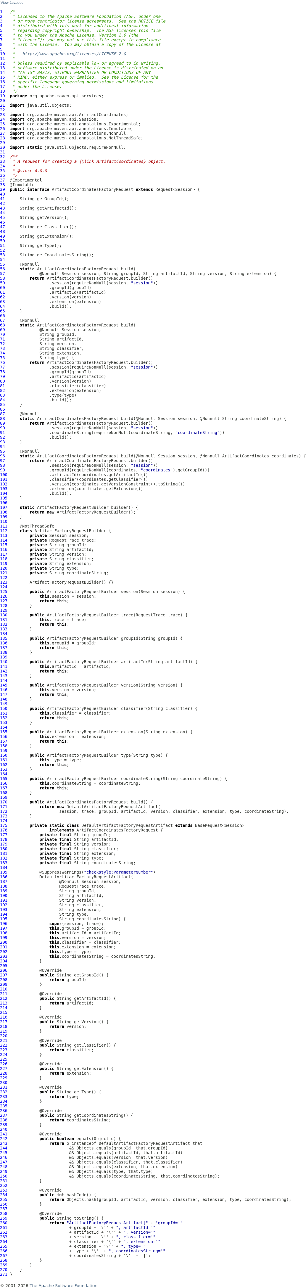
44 (2, 212)
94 (2, 446)
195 (3, 919)
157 (3, 741)
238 (3, 1120)
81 (2, 385)
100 (3, 474)
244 (3, 1148)
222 (3, 1045)
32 (2, 156)
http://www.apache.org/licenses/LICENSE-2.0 (74, 53)
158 (3, 746)
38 (2, 184)
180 (3, 848)
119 (3, 563)
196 (3, 923)
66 (2, 315)
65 (2, 311)
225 (3, 1059)
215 (3, 1012)
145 (3, 685)
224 (3, 1054)
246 (3, 1157)
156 (3, 736)
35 (2, 170)
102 (3, 484)
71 (2, 339)
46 (2, 222)
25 (2, 124)
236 (3, 1110)
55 (2, 264)
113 (3, 535)
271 (3, 1274)
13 (2, 67)
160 (3, 755)
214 (3, 1007)
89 (2, 423)
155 (3, 731)
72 (2, 343)
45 (2, 217)
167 (3, 788)
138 (3, 652)
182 (3, 858)
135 (3, 638)
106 (3, 502)
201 (3, 947)
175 (3, 825)
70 (2, 334)
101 (3, 479)
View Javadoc (12, 3)
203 (3, 956)
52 (2, 250)
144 (3, 680)
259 (3, 1218)
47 (2, 226)
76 (2, 362)
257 (3, 1208)
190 (3, 895)
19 (2, 96)
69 (2, 329)
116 (3, 549)
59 (2, 283)
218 (3, 1026)
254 (3, 1194)
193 (3, 909)
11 (2, 58)
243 (3, 1143)
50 (2, 240)
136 (3, 643)
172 (3, 811)
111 (3, 526)
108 (3, 512)
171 (3, 806)
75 (2, 357)
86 (2, 409)
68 (2, 325)
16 (2, 81)
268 (3, 1260)
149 (3, 703)
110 (3, 521)
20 (2, 100)
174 (3, 820)
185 (3, 872)
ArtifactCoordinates (245, 456)
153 (3, 722)
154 (3, 727)
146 (3, 689)
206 (3, 970)
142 (3, 671)
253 (3, 1190)
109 (3, 516)
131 (3, 619)
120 (3, 568)
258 (3, 1213)
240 (3, 1129)
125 (3, 591)
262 (3, 1232)
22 (2, 110)
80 (2, 381)
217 (3, 1021)
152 (3, 717)
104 (3, 493)
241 (3, 1134)
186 (3, 876)
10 (2, 53)
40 (2, 194)
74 (2, 353)
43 (2, 208)
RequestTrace (64, 540)
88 (2, 418)
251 (3, 1180)
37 (2, 180)
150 (3, 708)
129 (3, 610)
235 (3, 1106)
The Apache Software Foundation (63, 1285)
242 (3, 1138)
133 (3, 629)
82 (2, 390)
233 (3, 1096)
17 (2, 86)
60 (2, 287)
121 (3, 572)
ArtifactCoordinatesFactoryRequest (92, 189)
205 (3, 965)
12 (2, 63)
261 (3, 1227)
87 (2, 414)
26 (2, 128)
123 (3, 582)
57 (2, 273)
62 (2, 297)
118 (3, 558)
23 (2, 114)
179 (3, 844)
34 (2, 166)
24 (2, 119)
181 (3, 853)
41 (2, 198)
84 (2, 399)
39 (2, 189)
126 (3, 596)
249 (3, 1171)
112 (3, 530)
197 (3, 928)
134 (3, 633)
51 (2, 245)
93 (2, 442)
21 (2, 105)
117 (3, 554)
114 (3, 540)
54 (2, 259)
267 (3, 1255)
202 (3, 951)
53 (2, 255)
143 (3, 675)
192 (3, 905)
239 (3, 1124)
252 (3, 1185)
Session (70, 273)
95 (2, 451)
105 (3, 498)
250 (3, 1176)
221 (3, 1040)
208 (3, 979)
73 (2, 348)
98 (2, 465)
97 (2, 460)
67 (2, 320)
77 (2, 367)
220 (3, 1035)
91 (2, 432)
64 (2, 306)
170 (3, 802)
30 (2, 147)
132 (3, 624)
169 (3, 797)
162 (3, 764)
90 (2, 428)
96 (2, 456)
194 (3, 914)
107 (3, 507)
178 (3, 839)
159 (3, 750)
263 (3, 1237)
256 (3, 1204)
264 (3, 1241)
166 (3, 783)
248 (3, 1166)
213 (3, 1003)
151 (3, 713)
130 (3, 615)
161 (3, 760)
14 (2, 72)
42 (2, 203)
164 (3, 774)
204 (3, 961)
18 (2, 91)
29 (2, 142)
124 (3, 587)
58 (2, 278)
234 (3, 1101)
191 (3, 900)
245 (3, 1152)
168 (3, 792)
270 (3, 1269)
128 (3, 605)
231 (3, 1087)
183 (3, 862)
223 (3, 1049)
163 (3, 769)
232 (3, 1092)
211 (3, 993)
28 (2, 138)
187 (3, 881)
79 (2, 376)
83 (2, 395)
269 (3, 1265)
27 (2, 133)
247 (3, 1162)
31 (2, 152)
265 (3, 1246)
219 (3, 1031)
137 (3, 647)
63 (2, 301)
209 (3, 984)
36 (2, 175)
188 (3, 886)
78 (2, 371)
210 (3, 989)
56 (2, 269)
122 (3, 577)
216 (3, 1017)
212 (3, 998)
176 (3, 830)
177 (3, 834)
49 (2, 236)
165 (3, 778)
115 (3, 544)
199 (3, 937)
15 (2, 77)
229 (3, 1078)
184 (3, 867)
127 (3, 601)
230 (3, 1082)
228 (3, 1073)
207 (3, 975)
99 (2, 470)
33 (2, 161)
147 (3, 694)
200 (3, 942)
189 (3, 890)
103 (3, 488)
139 (3, 657)
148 (3, 699)
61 (2, 292)
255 (3, 1199)
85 (2, 404)
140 (3, 661)
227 (3, 1068)
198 (3, 933)
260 (3, 1222)
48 (2, 231)
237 (3, 1115)
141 (3, 666)
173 (3, 816)
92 (2, 437)
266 (3, 1251)
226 (3, 1063)
